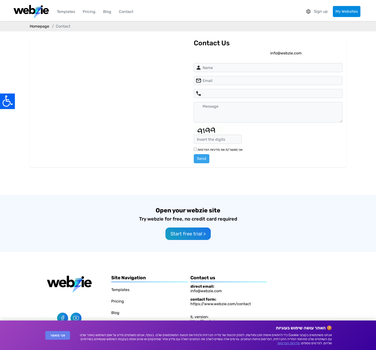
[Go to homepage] (31, 11)
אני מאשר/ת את (218, 150)
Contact (126, 11)
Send (201, 158)
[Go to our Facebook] (62, 318)
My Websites (346, 11)
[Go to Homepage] (69, 284)
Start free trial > (188, 234)
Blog (107, 11)
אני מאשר (57, 335)
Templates (66, 11)
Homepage (39, 26)
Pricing (89, 11)
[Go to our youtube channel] (76, 318)
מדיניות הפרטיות (288, 343)
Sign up (321, 11)
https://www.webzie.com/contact (220, 304)
